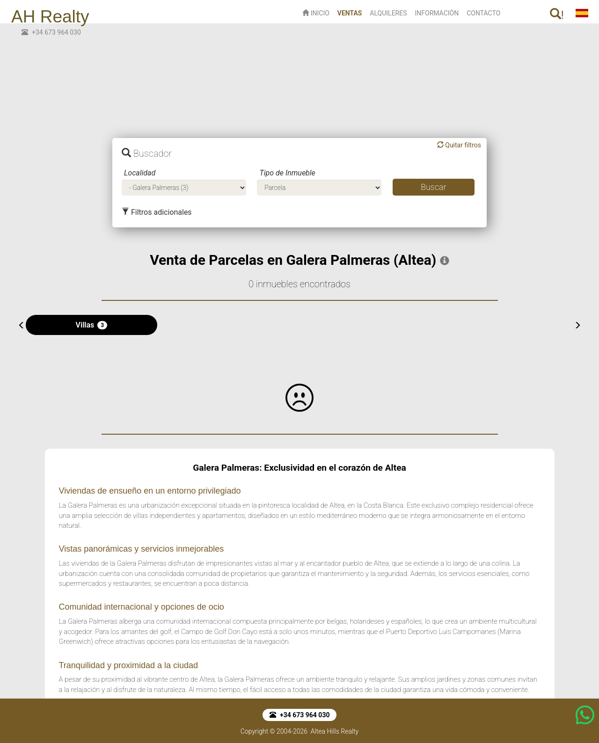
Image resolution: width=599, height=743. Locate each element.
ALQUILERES (388, 13)
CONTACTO (483, 13)
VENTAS (351, 12)
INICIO (315, 13)
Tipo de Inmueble (287, 172)
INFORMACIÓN (437, 13)
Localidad (139, 172)
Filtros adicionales (157, 212)
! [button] (557, 15)
